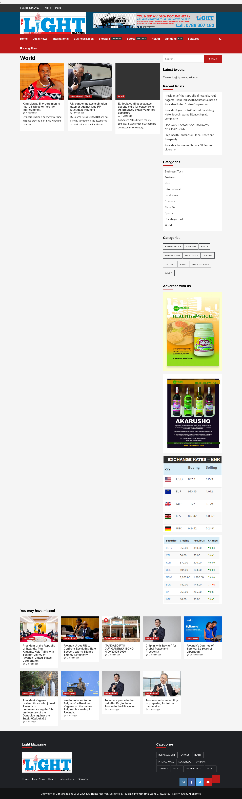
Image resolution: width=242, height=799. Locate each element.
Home (24, 38)
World (26, 96)
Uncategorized (174, 219)
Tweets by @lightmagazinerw (180, 77)
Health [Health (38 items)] (204, 246)
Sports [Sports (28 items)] (183, 264)
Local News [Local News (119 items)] (191, 255)
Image (58, 7)
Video (48, 7)
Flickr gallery (28, 48)
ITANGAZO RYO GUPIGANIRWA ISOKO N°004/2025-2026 (187, 127)
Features (193, 38)
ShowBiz (110, 38)
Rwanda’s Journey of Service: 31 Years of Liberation (189, 147)
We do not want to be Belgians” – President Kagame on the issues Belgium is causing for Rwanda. (78, 706)
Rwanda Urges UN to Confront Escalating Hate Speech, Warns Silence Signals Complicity (189, 114)
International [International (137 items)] (172, 255)
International (60, 38)
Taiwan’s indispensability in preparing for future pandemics (162, 703)
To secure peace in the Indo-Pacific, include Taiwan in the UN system (120, 703)
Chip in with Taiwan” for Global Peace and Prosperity (189, 137)
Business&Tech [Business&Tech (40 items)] (173, 246)
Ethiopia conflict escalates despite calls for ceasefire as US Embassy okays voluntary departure (136, 108)
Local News (40, 38)
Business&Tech (84, 38)
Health (156, 38)
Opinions (174, 38)
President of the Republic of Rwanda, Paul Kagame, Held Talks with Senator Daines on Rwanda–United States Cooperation (191, 100)
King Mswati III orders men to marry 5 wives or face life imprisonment (41, 106)
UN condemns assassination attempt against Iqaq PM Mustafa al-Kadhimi (88, 106)
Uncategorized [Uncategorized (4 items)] (200, 264)
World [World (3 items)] (168, 273)
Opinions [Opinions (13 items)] (207, 255)
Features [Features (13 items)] (191, 246)
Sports (137, 38)
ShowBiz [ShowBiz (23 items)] (170, 264)
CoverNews (178, 793)
